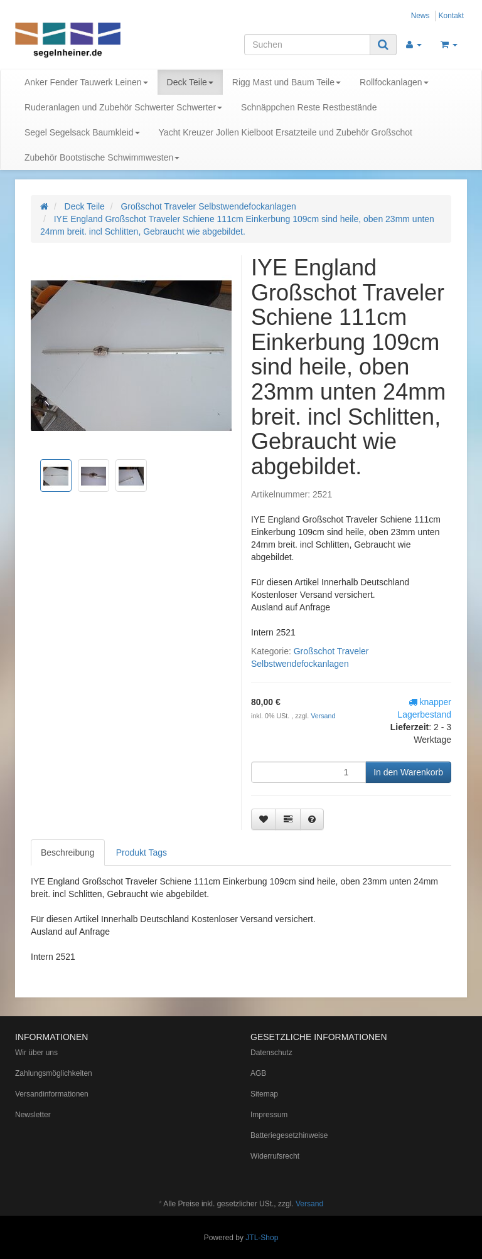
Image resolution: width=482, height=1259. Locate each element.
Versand (323, 716)
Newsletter (33, 1114)
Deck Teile (190, 82)
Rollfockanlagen (394, 82)
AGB (258, 1073)
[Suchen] (307, 44)
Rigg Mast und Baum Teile (286, 82)
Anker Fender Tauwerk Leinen (86, 82)
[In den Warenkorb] (408, 772)
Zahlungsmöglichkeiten (53, 1073)
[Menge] (308, 772)
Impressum (268, 1114)
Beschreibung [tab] (68, 852)
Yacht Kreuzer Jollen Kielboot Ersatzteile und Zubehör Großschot (285, 132)
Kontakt (451, 15)
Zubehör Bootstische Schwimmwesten (101, 157)
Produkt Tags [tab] (141, 852)
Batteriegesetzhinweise (289, 1135)
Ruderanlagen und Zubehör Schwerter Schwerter (123, 107)
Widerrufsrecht (274, 1156)
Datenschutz (271, 1052)
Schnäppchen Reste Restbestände (309, 107)
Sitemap (264, 1094)
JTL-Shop (261, 1237)
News (420, 15)
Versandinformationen (51, 1094)
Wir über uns (36, 1052)
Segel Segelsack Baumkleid (82, 132)
